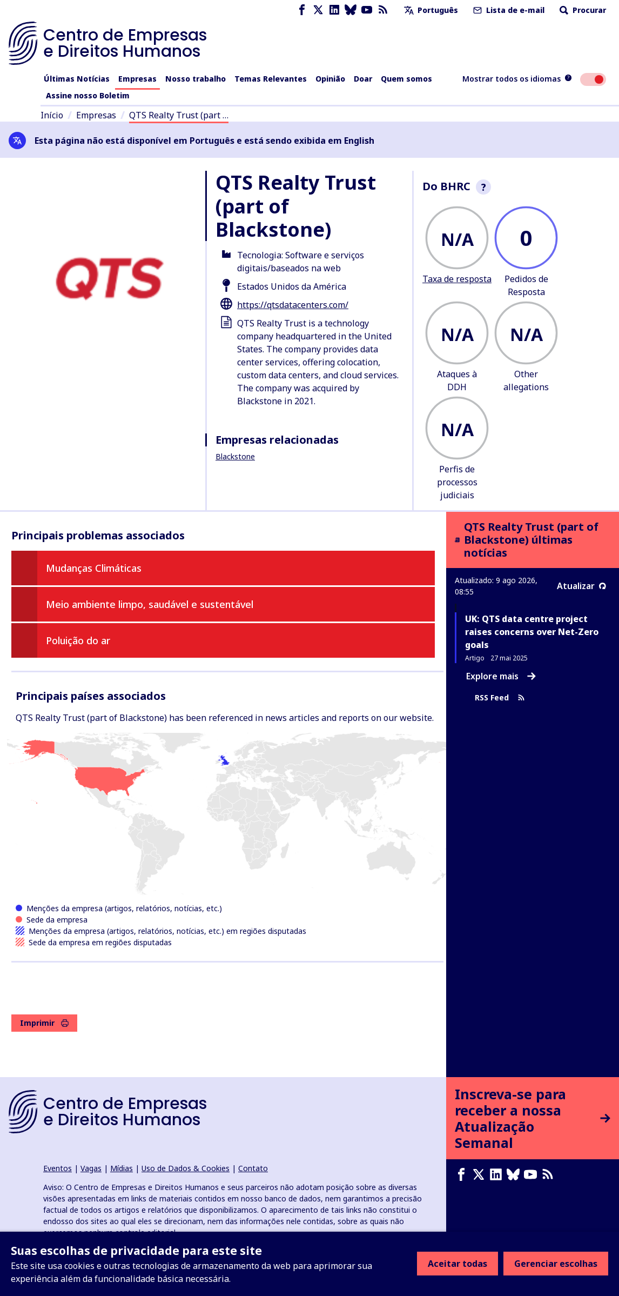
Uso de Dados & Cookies (186, 1168)
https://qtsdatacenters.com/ (292, 305)
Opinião (330, 79)
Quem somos (406, 79)
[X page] (318, 10)
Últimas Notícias (77, 79)
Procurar (581, 10)
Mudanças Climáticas (94, 568)
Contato (253, 1168)
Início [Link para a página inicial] (52, 115)
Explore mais (501, 676)
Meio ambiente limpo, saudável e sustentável (149, 604)
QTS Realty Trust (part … (178, 115)
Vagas (91, 1168)
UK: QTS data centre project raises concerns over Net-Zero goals (531, 632)
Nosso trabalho (195, 79)
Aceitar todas (457, 1264)
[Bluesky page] (350, 10)
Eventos (57, 1168)
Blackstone (235, 456)
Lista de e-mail (507, 10)
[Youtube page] (366, 10)
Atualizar (581, 586)
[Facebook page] (301, 10)
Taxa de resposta (457, 279)
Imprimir (44, 1023)
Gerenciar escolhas (555, 1264)
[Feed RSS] (382, 10)
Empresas (137, 79)
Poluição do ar (78, 640)
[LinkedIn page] (334, 10)
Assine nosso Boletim (88, 95)
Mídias (121, 1168)
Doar (363, 79)
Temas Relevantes (270, 79)
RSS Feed (500, 698)
